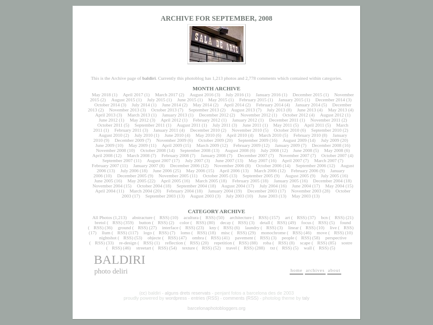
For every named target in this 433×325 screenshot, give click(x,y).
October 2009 (211, 140)
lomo (185, 232)
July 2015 (156, 99)
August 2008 (237, 150)
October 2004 (149, 185)
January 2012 (244, 119)
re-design (128, 242)
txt (272, 247)
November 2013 (124, 109)
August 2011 (188, 124)
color (184, 222)
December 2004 (328, 180)
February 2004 (180, 190)
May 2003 (301, 195)
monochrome (273, 232)
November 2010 (247, 130)
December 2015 (307, 94)
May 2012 (139, 119)
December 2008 (326, 145)
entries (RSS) (205, 298)
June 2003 (267, 195)
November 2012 (256, 114)
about (334, 270)
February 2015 (252, 99)
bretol (100, 222)
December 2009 (129, 140)
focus (306, 222)
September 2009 (253, 140)
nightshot (107, 237)
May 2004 (334, 185)
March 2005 (206, 180)
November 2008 (111, 150)
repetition (223, 242)
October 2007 (334, 155)
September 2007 (117, 160)
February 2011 (127, 130)
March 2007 (325, 160)
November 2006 (229, 165)
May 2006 (195, 170)
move (322, 232)
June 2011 (252, 124)
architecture (241, 217)
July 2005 (330, 175)
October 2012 (295, 114)
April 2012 (171, 119)
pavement (244, 237)
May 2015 (217, 99)
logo (148, 232)
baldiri (119, 259)
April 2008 (102, 155)
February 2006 (304, 170)
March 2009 (207, 145)
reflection (174, 242)
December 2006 (185, 165)
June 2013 (306, 109)
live (333, 227)
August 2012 (332, 114)
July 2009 (330, 140)
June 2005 (103, 180)
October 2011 (110, 124)
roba (267, 242)
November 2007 (294, 155)
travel (231, 247)
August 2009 (295, 140)
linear (293, 227)
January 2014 (308, 104)
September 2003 (160, 195)
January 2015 (291, 99)
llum (106, 232)
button (145, 222)
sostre (346, 242)
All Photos (102, 217)
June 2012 (108, 119)
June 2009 (105, 145)
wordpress (176, 298)
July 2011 (221, 124)
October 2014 (107, 104)
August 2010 (111, 135)
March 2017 (166, 94)
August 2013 (243, 109)
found (345, 222)
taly (306, 298)
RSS (163, 217)
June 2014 (171, 104)
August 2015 (123, 99)
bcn (324, 217)
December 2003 (262, 190)
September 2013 (204, 109)
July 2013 (276, 109)
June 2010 (174, 135)
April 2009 (172, 145)
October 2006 (269, 165)
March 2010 (270, 135)
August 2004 (233, 185)
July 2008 (269, 150)
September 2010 (326, 130)
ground (124, 227)
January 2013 (174, 114)
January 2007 (145, 165)
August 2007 (159, 160)
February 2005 (245, 180)
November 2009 (171, 140)
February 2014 (269, 104)
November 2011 (325, 119)
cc (143, 292)
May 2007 (258, 160)
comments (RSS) (241, 298)
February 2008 (175, 155)
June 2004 (301, 185)
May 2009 (138, 145)
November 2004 (108, 185)
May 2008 (333, 150)
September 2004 (192, 185)
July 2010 (143, 135)
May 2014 (202, 104)
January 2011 (165, 130)
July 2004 (269, 185)
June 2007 (224, 160)
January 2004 (220, 190)
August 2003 (202, 195)
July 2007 (194, 160)
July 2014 (141, 104)
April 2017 (133, 94)
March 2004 (140, 190)
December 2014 (330, 99)
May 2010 (205, 135)
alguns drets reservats (188, 292)
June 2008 (302, 150)
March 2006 (265, 170)
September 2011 (149, 124)
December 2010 (205, 130)
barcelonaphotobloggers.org (217, 308)
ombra (198, 237)
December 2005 (132, 175)
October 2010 (286, 130)
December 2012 (213, 114)
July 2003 (235, 195)
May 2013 (337, 109)
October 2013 (164, 109)
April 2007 (292, 160)
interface (170, 227)
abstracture (142, 217)
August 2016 (202, 94)
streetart (143, 247)
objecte (154, 237)
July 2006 (130, 170)
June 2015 (186, 99)
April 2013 (105, 114)
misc (225, 232)
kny (212, 227)
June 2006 (162, 170)
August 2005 (297, 175)
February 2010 (307, 135)
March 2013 (138, 114)
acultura (191, 217)
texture (188, 247)
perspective (335, 237)
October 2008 (153, 150)
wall (308, 247)
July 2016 (234, 94)
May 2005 (136, 180)
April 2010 (237, 135)
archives (315, 270)
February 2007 (105, 165)
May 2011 (282, 124)
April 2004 (105, 190)
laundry (252, 227)
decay (225, 222)
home (296, 270)
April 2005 (171, 180)
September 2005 (258, 175)
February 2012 (206, 119)
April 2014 (234, 104)
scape (305, 242)
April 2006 (229, 170)
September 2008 (195, 150)
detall (265, 222)
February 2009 (246, 145)
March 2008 (138, 155)
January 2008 (213, 155)
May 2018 (101, 94)
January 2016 (268, 94)
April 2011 (314, 124)
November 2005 (174, 175)
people (288, 237)
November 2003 (306, 190)
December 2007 (252, 155)
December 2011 (284, 119)
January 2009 (287, 145)
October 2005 (215, 175)
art (287, 217)
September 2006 (311, 165)
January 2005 (286, 180)
